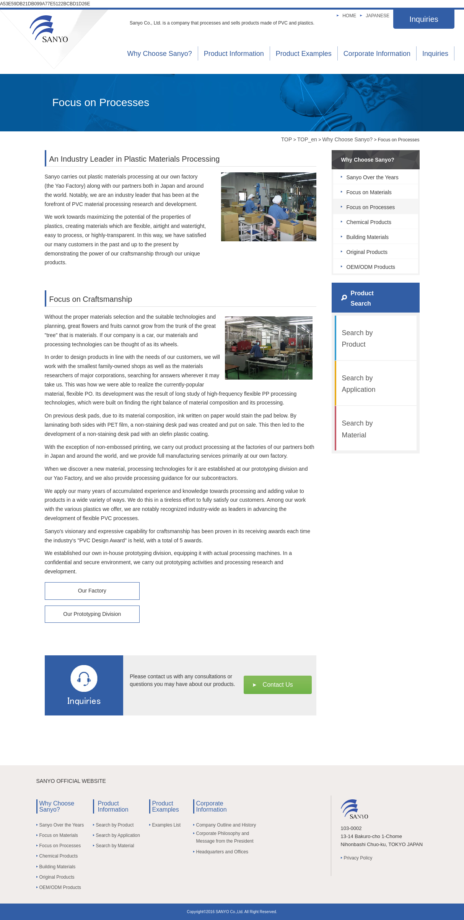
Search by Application (359, 384)
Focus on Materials (369, 192)
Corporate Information (377, 53)
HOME (349, 15)
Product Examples (304, 53)
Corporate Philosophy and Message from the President (225, 837)
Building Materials (368, 237)
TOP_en (307, 139)
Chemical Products (369, 222)
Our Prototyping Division (92, 614)
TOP (286, 139)
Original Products (367, 252)
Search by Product (357, 339)
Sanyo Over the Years (373, 177)
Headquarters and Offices (222, 852)
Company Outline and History (226, 825)
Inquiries (423, 19)
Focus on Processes (371, 207)
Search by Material (357, 429)
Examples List (166, 825)
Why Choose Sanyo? (159, 53)
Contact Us (278, 684)
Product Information (234, 53)
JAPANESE (377, 15)
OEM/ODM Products (371, 267)
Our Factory (92, 591)
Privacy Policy (358, 858)
